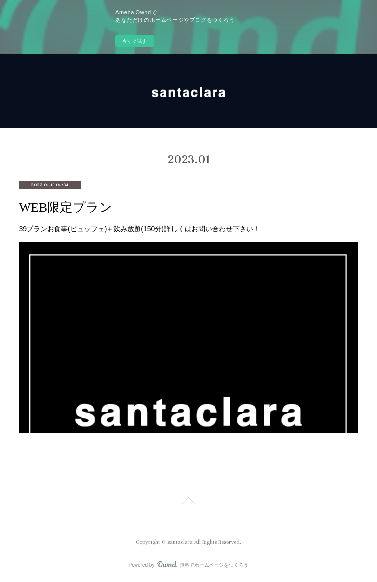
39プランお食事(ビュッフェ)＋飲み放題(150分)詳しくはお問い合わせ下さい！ (139, 229)
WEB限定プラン (65, 207)
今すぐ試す (134, 41)
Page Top (188, 502)
